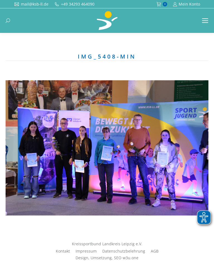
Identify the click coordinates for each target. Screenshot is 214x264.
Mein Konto (186, 4)
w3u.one (130, 257)
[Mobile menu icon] (205, 20)
